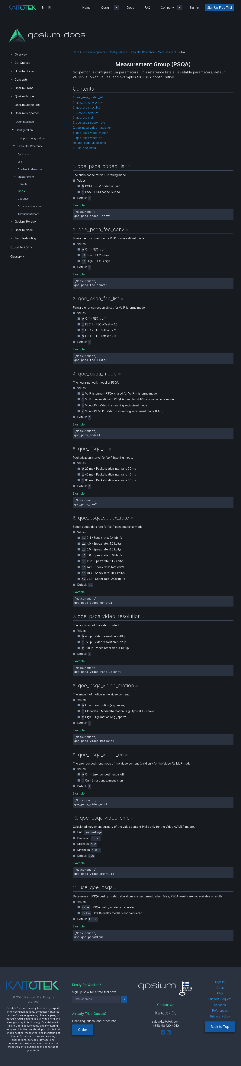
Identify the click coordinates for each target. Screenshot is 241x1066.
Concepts (21, 79)
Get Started (22, 63)
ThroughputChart (28, 213)
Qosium (106, 7)
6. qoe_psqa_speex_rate (89, 122)
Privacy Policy (220, 1016)
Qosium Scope (24, 96)
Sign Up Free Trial (219, 7)
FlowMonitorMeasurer (30, 169)
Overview (21, 54)
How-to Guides (25, 71)
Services (220, 1005)
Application (24, 154)
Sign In (194, 7)
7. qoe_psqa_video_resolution (92, 127)
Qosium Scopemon (27, 113)
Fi (49, 7)
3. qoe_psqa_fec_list (86, 107)
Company (167, 7)
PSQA (21, 191)
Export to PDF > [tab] (21, 247)
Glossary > (17, 256)
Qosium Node (24, 230)
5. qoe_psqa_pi (83, 117)
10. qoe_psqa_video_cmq (89, 143)
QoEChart (23, 198)
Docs (130, 7)
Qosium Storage (25, 221)
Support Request (220, 999)
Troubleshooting (25, 238)
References (220, 1010)
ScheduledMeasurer (30, 206)
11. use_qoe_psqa (84, 148)
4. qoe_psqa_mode (85, 112)
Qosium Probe (24, 88)
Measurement (26, 176)
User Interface (25, 121)
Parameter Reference (30, 146)
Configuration (24, 130)
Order (82, 1030)
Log (20, 161)
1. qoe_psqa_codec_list (88, 97)
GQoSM (22, 184)
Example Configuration (31, 138)
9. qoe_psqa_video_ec (87, 138)
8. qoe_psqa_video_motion (90, 133)
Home (86, 7)
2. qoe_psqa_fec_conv (88, 102)
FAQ (147, 7)
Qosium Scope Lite (27, 105)
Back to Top (220, 1027)
